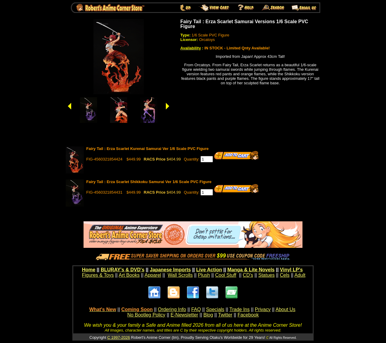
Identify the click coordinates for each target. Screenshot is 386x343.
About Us (286, 309)
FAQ (196, 309)
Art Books (129, 275)
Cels (285, 275)
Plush (204, 275)
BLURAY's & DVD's (122, 269)
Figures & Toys (98, 275)
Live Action (209, 269)
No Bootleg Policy (146, 314)
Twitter (225, 314)
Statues (266, 275)
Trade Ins (239, 309)
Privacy (263, 309)
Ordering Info (172, 309)
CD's (248, 275)
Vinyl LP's (291, 269)
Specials (215, 309)
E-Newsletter (184, 314)
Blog (208, 314)
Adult (299, 275)
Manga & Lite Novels (250, 269)
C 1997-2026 (118, 337)
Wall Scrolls (180, 275)
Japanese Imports (170, 269)
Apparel (152, 275)
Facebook (248, 314)
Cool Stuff (225, 275)
